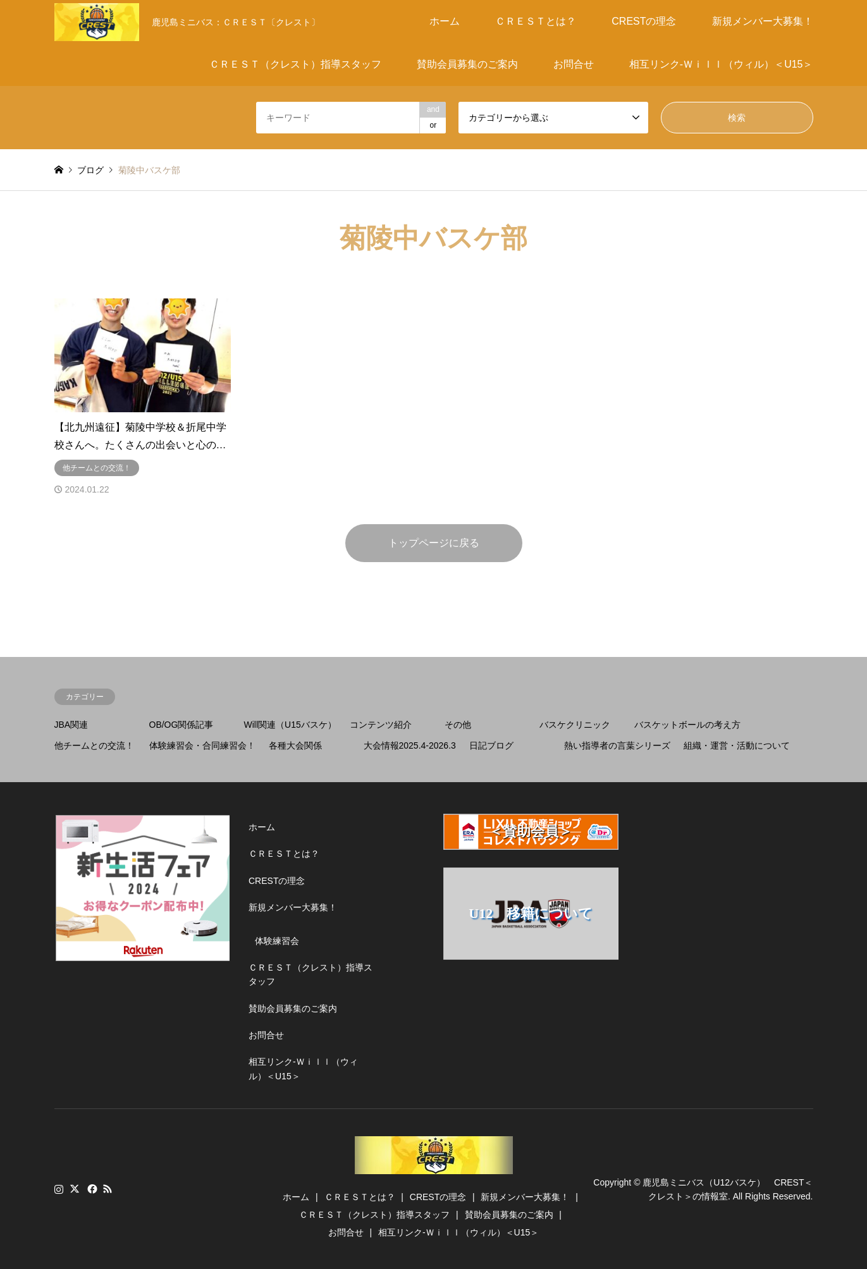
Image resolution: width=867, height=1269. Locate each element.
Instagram (58, 1188)
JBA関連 (71, 725)
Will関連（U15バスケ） (290, 725)
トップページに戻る (433, 542)
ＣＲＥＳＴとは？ (535, 21)
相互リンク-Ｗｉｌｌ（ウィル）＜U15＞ (721, 64)
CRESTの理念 (644, 21)
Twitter (74, 1188)
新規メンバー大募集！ (762, 21)
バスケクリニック (574, 725)
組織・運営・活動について (737, 745)
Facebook (91, 1188)
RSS (107, 1188)
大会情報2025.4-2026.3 (410, 745)
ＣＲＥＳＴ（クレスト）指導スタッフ (295, 64)
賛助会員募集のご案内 (467, 64)
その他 (458, 725)
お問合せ (573, 64)
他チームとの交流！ (94, 745)
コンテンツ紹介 (381, 725)
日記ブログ (491, 745)
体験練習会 (277, 941)
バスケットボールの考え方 (687, 725)
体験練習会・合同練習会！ (202, 745)
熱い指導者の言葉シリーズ (617, 745)
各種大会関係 (295, 745)
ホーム (444, 21)
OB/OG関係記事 (181, 725)
